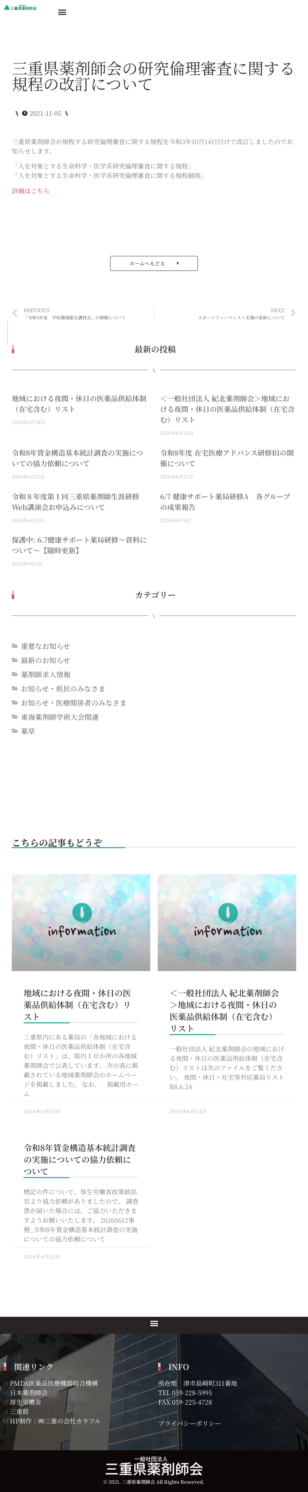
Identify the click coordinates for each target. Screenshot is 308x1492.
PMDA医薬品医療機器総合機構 (51, 1383)
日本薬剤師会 (26, 1392)
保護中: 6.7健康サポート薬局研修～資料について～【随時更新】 (79, 544)
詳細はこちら (31, 190)
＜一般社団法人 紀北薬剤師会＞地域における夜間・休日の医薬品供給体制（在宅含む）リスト (227, 408)
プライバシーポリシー (189, 1423)
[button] (61, 11)
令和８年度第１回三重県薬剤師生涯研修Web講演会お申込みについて (75, 501)
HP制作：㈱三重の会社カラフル (52, 1420)
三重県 (16, 1411)
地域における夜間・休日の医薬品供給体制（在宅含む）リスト (77, 1004)
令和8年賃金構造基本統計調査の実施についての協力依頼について (77, 457)
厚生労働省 (22, 1402)
